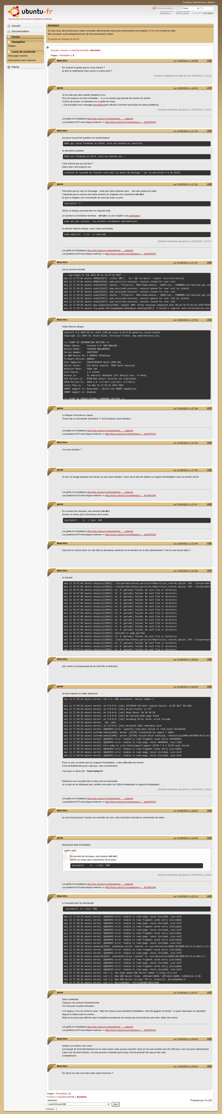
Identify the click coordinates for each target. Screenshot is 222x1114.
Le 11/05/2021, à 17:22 (186, 184)
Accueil (54, 50)
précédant (98, 104)
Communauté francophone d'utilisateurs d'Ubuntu (30, 19)
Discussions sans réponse (22, 60)
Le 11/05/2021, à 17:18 (186, 131)
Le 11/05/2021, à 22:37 (186, 992)
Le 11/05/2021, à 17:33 (186, 320)
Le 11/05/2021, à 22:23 (186, 896)
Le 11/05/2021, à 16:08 (186, 61)
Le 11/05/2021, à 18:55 (186, 811)
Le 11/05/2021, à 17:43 (186, 470)
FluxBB (208, 1100)
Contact (50, 1109)
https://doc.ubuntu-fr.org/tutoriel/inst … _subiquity (110, 119)
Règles (12, 46)
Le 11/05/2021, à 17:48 (186, 543)
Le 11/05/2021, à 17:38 (186, 408)
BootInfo (95, 50)
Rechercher (200, 2)
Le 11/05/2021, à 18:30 (186, 687)
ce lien (151, 30)
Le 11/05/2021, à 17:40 (186, 443)
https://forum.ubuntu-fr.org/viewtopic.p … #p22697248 (130, 122)
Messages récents (17, 55)
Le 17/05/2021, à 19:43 (186, 1039)
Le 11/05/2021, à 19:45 (186, 838)
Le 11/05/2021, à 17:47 (186, 504)
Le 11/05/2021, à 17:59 (186, 571)
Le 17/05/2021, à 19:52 (186, 1066)
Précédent (64, 55)
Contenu (187, 2)
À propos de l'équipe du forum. (64, 39)
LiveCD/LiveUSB (79, 50)
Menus (211, 2)
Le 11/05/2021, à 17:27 (186, 263)
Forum (64, 50)
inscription (208, 13)
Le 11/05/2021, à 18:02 (186, 659)
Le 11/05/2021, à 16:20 (186, 88)
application (134, 215)
